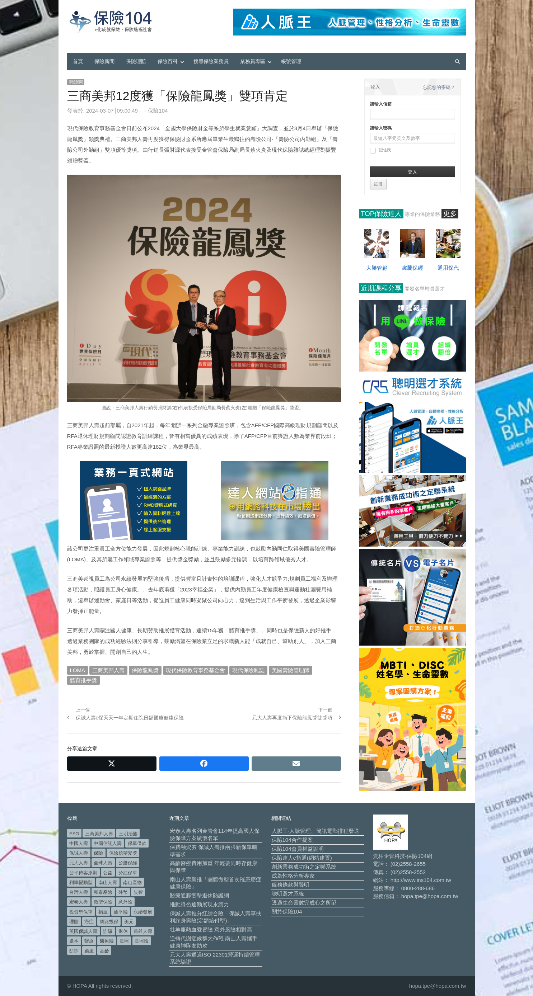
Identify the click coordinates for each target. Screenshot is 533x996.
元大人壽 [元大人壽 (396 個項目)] (78, 862)
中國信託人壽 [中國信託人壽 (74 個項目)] (108, 843)
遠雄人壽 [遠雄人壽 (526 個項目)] (143, 931)
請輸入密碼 (381, 128)
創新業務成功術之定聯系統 (304, 867)
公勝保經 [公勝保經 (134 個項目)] (127, 862)
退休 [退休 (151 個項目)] (123, 931)
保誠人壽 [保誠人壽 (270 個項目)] (78, 853)
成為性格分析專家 (293, 876)
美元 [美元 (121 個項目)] (129, 921)
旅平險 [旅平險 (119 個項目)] (121, 912)
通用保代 (448, 268)
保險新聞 (104, 61)
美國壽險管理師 (290, 670)
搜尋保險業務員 (211, 61)
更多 (450, 213)
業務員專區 (252, 61)
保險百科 (168, 61)
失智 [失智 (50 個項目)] (138, 892)
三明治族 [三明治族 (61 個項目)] (128, 833)
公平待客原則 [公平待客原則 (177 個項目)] (83, 872)
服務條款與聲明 (290, 885)
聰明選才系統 (288, 894)
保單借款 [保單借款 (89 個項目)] (137, 843)
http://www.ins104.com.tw (421, 880)
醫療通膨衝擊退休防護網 (199, 895)
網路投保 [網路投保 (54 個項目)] (109, 921)
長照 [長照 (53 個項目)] (124, 941)
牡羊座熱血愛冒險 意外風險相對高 (211, 929)
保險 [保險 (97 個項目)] (98, 853)
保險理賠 (136, 61)
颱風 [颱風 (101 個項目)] (89, 951)
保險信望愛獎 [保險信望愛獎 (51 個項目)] (123, 853)
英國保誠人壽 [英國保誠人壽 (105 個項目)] (83, 931)
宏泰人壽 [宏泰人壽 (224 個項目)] (78, 902)
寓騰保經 (412, 268)
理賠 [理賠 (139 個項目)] (74, 921)
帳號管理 (291, 61)
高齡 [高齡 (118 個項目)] (104, 951)
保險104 (158, 111)
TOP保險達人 (381, 213)
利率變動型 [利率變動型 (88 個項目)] (81, 882)
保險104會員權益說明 (298, 849)
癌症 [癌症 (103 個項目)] (89, 921)
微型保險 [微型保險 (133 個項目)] (103, 902)
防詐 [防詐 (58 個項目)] (74, 951)
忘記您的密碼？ (438, 87)
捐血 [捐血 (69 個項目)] (103, 912)
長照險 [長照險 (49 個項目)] (142, 941)
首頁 (78, 61)
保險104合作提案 (292, 840)
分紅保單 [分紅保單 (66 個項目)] (127, 872)
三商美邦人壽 (108, 670)
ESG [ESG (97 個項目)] (74, 833)
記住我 (380, 151)
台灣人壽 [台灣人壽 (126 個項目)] (78, 892)
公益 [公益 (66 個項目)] (107, 872)
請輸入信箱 (381, 104)
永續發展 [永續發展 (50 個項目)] (143, 912)
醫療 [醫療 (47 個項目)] (89, 941)
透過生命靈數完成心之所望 (304, 903)
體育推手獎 (83, 680)
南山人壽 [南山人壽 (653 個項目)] (107, 882)
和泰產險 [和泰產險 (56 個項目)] (103, 892)
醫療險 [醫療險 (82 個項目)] (107, 941)
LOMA (77, 670)
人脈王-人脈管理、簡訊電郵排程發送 (316, 831)
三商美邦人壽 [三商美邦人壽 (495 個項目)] (99, 833)
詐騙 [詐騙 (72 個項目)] (107, 931)
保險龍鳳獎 (145, 670)
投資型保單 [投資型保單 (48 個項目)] (81, 912)
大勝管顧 (377, 268)
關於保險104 (287, 911)
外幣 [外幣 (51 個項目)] (123, 892)
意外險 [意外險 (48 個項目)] (125, 902)
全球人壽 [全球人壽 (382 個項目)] (103, 862)
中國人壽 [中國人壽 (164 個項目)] (78, 843)
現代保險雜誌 (248, 670)
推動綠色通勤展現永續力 (199, 904)
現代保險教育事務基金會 (195, 670)
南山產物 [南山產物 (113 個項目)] (132, 882)
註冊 (378, 184)
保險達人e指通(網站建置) (302, 858)
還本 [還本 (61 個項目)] (74, 941)
